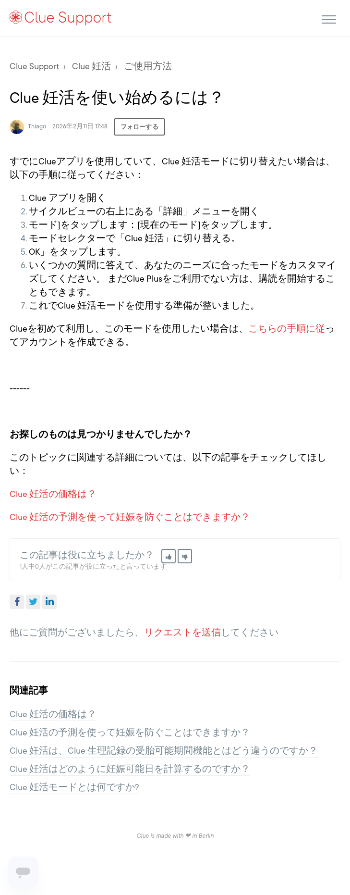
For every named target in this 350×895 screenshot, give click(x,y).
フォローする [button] (139, 127)
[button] (328, 18)
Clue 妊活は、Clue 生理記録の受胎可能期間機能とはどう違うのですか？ (164, 751)
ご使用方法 (148, 66)
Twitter (33, 602)
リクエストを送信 (182, 632)
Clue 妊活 (91, 66)
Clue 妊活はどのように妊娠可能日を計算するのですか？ (130, 769)
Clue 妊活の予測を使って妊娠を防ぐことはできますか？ (130, 517)
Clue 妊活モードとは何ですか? (74, 787)
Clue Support (34, 66)
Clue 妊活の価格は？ (53, 494)
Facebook (17, 602)
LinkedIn (49, 602)
